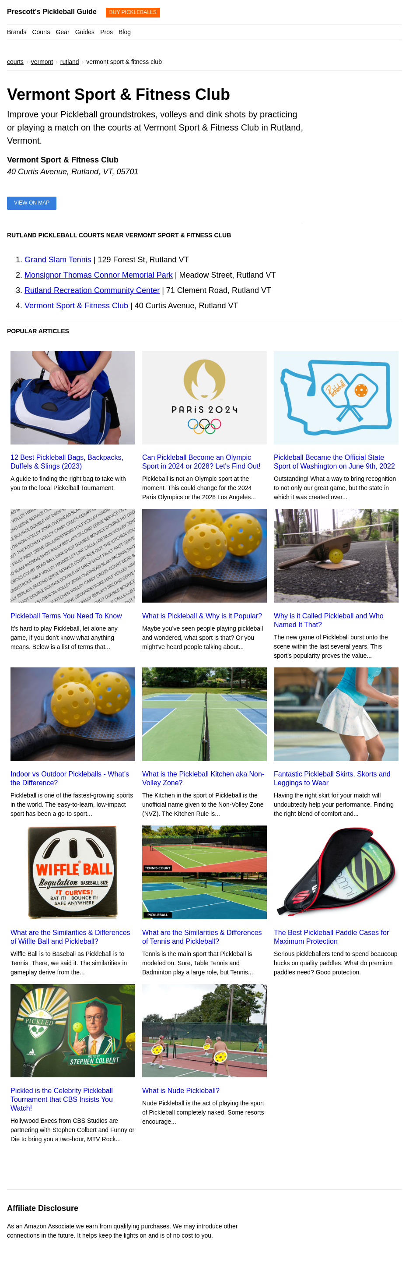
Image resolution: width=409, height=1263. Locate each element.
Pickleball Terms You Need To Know (66, 616)
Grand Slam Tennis (57, 259)
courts (15, 61)
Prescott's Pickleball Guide (52, 11)
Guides (84, 31)
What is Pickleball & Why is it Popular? (202, 616)
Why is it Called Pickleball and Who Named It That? (329, 620)
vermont (42, 61)
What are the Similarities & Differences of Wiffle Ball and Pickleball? (70, 937)
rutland (69, 61)
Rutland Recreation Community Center (92, 290)
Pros (106, 31)
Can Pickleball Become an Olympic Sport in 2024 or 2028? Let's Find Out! (201, 462)
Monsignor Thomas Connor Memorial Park (98, 275)
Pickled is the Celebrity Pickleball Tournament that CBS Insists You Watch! (61, 1099)
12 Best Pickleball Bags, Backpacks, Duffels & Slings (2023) (66, 462)
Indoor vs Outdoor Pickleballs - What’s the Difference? (69, 778)
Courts (41, 31)
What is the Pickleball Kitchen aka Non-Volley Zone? (203, 778)
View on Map (31, 203)
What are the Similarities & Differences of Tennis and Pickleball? (202, 937)
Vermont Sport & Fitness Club (76, 305)
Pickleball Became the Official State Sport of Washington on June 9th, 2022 (334, 462)
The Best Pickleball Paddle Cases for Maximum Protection (331, 937)
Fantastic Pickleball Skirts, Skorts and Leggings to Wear (332, 778)
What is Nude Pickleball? (181, 1090)
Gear (63, 31)
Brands (16, 31)
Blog (125, 31)
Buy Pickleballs (133, 12)
